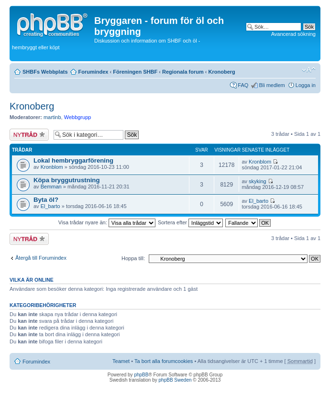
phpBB (141, 374)
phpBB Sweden (175, 380)
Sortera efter (190, 222)
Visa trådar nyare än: (106, 222)
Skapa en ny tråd (29, 135)
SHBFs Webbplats (45, 72)
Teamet (121, 361)
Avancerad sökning (293, 34)
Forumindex (93, 72)
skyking (257, 181)
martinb (52, 117)
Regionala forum (183, 72)
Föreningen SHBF (135, 72)
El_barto (50, 206)
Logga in (306, 85)
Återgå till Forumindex (40, 258)
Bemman (51, 186)
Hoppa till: (133, 258)
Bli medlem (272, 85)
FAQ (243, 85)
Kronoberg (222, 72)
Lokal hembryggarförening (73, 160)
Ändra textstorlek (309, 70)
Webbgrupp (77, 117)
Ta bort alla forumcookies (163, 361)
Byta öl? (45, 199)
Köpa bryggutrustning (66, 180)
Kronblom (52, 167)
